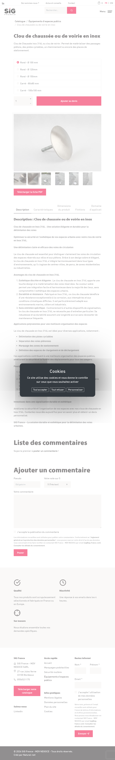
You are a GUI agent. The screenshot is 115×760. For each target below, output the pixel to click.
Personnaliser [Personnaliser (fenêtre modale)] (75, 389)
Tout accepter (40, 389)
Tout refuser (57, 389)
